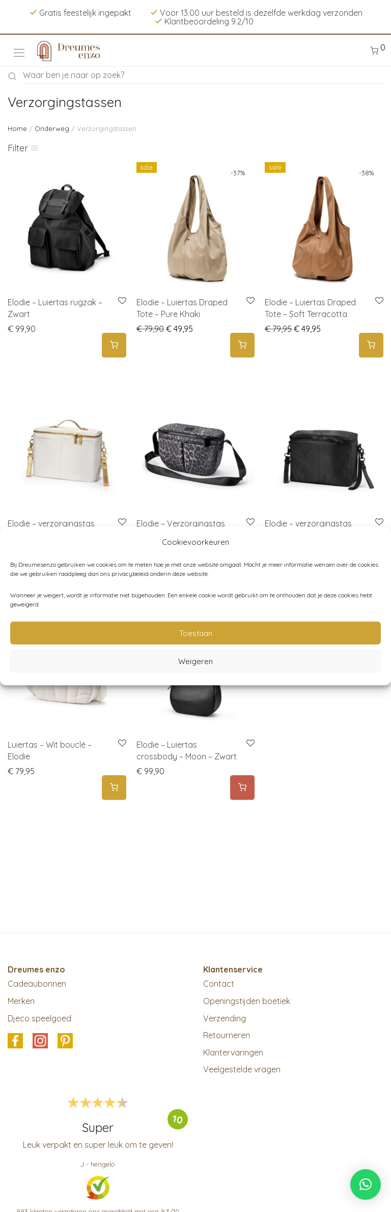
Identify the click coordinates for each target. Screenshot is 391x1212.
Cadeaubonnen (37, 984)
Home (17, 128)
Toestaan (195, 633)
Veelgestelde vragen (242, 1069)
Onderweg (52, 128)
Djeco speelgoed (39, 1018)
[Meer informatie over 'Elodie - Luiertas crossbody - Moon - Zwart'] (242, 787)
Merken (21, 1001)
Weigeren (195, 661)
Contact (218, 984)
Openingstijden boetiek (246, 1001)
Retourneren (226, 1035)
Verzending (224, 1018)
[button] (114, 345)
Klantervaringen (233, 1052)
